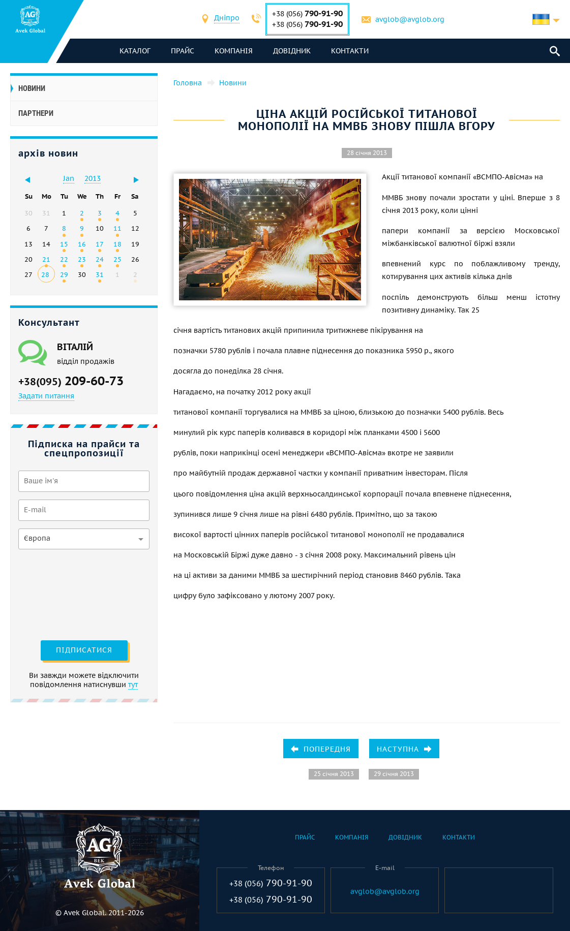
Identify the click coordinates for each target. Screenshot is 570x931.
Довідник (292, 50)
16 (82, 244)
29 (64, 274)
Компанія (234, 50)
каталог (135, 50)
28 (45, 274)
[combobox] (226, 19)
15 (64, 244)
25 (117, 259)
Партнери (35, 113)
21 (46, 259)
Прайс (182, 50)
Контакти (350, 50)
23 (82, 259)
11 (117, 228)
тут (133, 684)
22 (64, 259)
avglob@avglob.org (409, 19)
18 (117, 244)
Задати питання (46, 395)
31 (100, 274)
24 (100, 259)
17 (100, 244)
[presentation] (60, 593)
